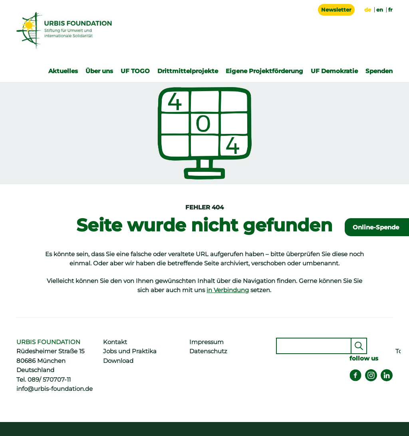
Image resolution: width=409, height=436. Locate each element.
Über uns (99, 71)
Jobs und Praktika (130, 351)
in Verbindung (227, 290)
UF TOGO (135, 71)
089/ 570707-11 (49, 379)
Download (118, 360)
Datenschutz (208, 351)
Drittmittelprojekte (187, 71)
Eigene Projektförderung (264, 71)
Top (398, 351)
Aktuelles (63, 71)
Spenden (379, 71)
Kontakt (115, 342)
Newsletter (336, 9)
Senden (359, 346)
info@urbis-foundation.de (54, 388)
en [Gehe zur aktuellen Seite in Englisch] (379, 9)
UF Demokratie (334, 71)
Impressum (206, 342)
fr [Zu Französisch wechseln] (390, 9)
